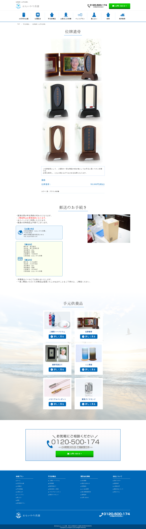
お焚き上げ (20, 492)
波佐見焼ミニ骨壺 (54, 489)
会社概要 (84, 480)
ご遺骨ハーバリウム (54, 480)
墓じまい (94, 19)
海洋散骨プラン (21, 503)
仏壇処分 (38, 19)
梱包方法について (118, 489)
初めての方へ (117, 480)
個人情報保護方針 (86, 492)
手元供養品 (52, 19)
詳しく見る (59, 336)
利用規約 (84, 486)
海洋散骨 (122, 19)
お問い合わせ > (121, 6)
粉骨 (108, 19)
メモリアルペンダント (55, 492)
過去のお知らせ (86, 483)
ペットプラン (80, 19)
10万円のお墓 (24, 19)
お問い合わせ (85, 497)
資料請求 (84, 494)
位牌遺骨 (51, 483)
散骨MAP (116, 483)
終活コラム (117, 492)
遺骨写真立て (52, 486)
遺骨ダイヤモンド (54, 494)
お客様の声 (117, 486)
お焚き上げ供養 (65, 19)
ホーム (18, 480)
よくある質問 (85, 489)
